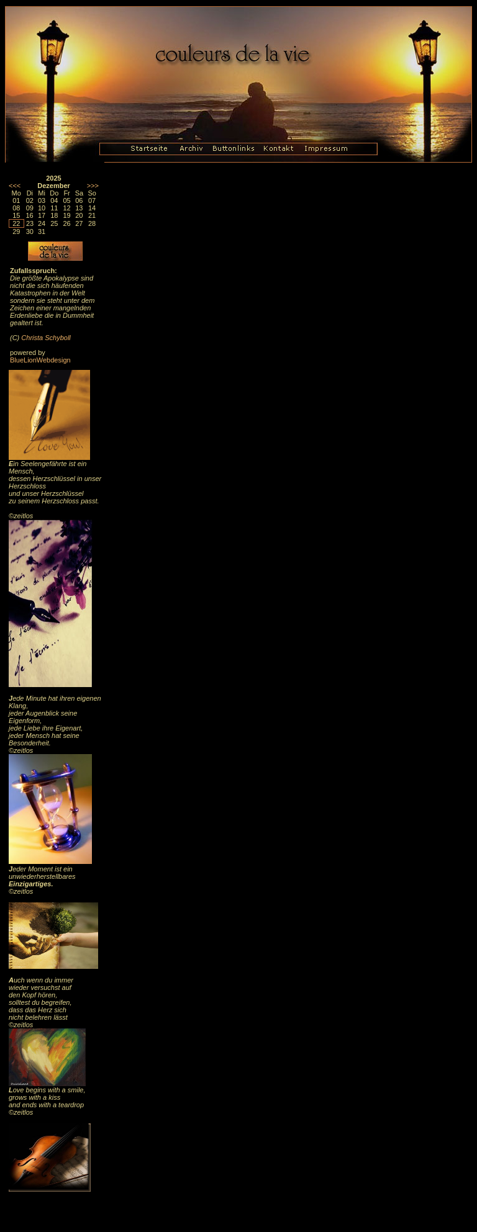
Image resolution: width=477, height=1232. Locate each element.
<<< (14, 185)
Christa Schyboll (45, 337)
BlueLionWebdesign (40, 360)
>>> (93, 185)
